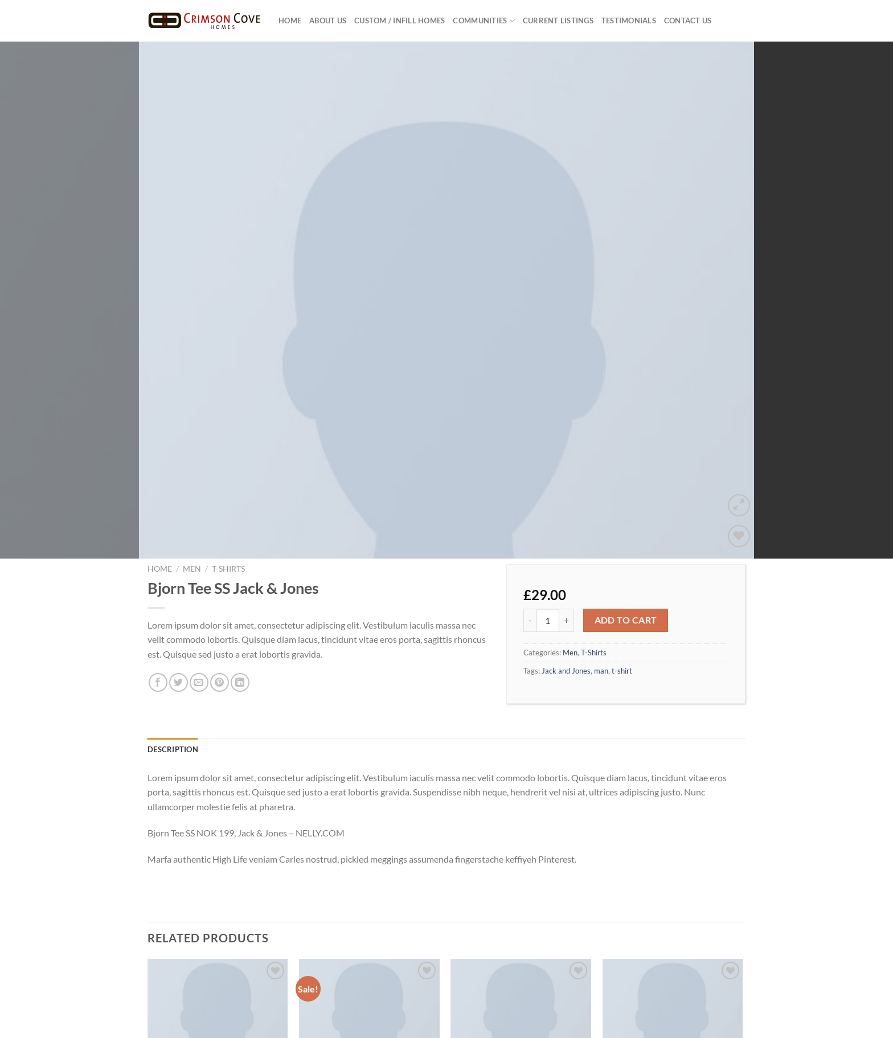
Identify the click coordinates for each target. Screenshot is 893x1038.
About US (327, 20)
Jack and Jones (566, 609)
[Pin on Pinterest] (219, 622)
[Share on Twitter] (178, 622)
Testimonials (628, 20)
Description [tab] (173, 688)
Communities (483, 20)
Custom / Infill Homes (399, 20)
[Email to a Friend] (199, 622)
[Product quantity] (547, 559)
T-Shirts (228, 508)
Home (289, 20)
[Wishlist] (739, 475)
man (601, 609)
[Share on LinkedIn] (240, 622)
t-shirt (622, 609)
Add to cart (626, 559)
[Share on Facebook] (158, 622)
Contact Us (688, 20)
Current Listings (558, 20)
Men (192, 508)
